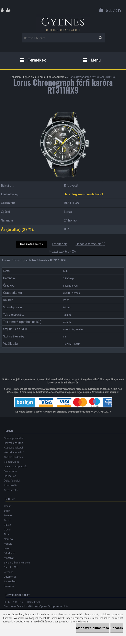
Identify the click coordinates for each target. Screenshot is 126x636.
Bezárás (116, 628)
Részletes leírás (31, 244)
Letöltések (59, 244)
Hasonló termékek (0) (90, 244)
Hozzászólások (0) (62, 251)
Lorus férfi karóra (57, 76)
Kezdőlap (15, 76)
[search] (100, 38)
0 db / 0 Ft (113, 11)
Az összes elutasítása (92, 628)
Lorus (41, 76)
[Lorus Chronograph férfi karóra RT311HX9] (63, 108)
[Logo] (63, 23)
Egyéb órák (29, 76)
